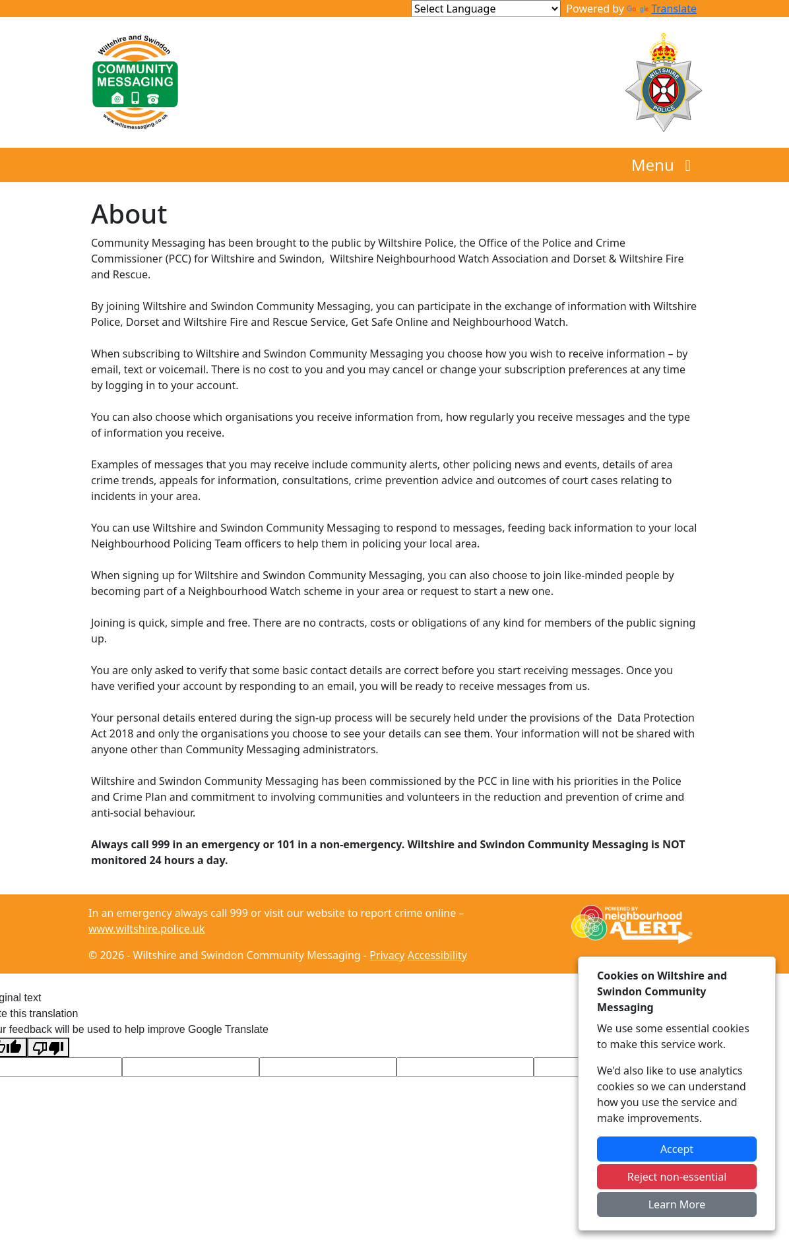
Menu (664, 164)
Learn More (677, 1204)
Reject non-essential (677, 1176)
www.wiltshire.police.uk (146, 928)
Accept (676, 1149)
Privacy (386, 955)
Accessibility (437, 955)
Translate (662, 8)
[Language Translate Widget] (486, 8)
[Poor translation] (48, 1048)
